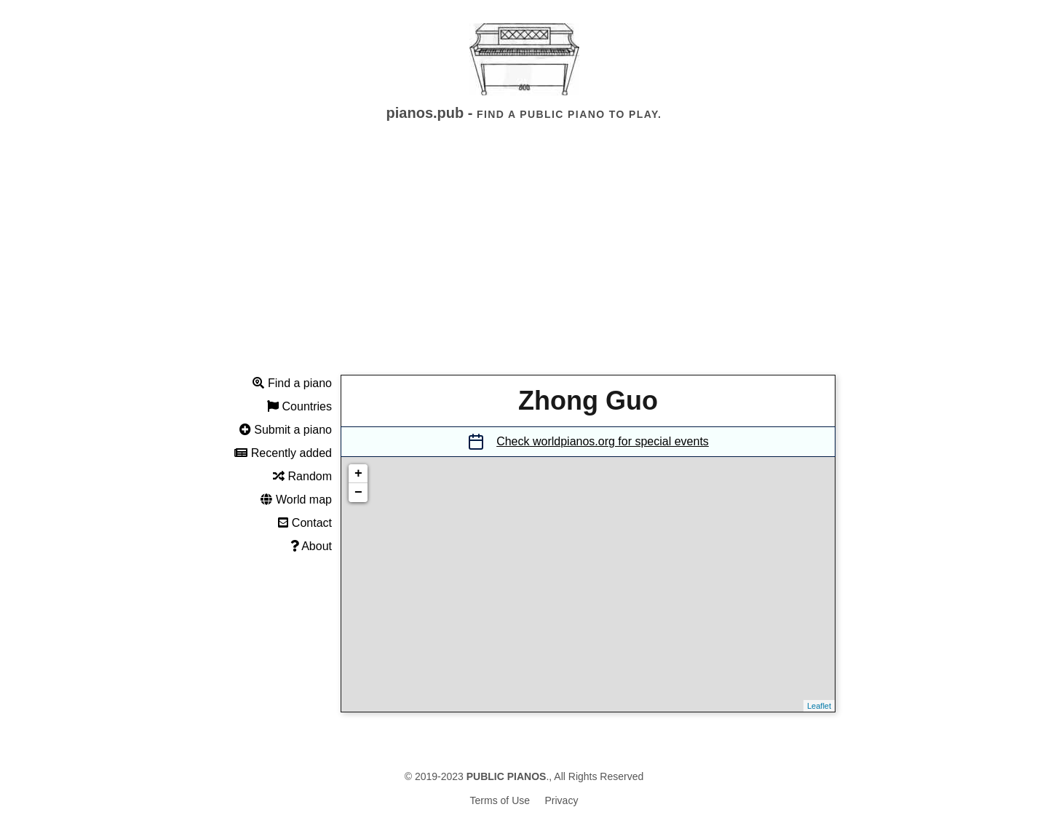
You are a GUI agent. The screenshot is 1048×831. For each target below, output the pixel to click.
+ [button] (358, 473)
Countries (299, 406)
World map (296, 499)
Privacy (562, 800)
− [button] (358, 492)
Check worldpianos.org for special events (602, 441)
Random (302, 476)
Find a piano (292, 383)
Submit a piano (285, 430)
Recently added (283, 453)
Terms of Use (500, 800)
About (311, 546)
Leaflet (819, 705)
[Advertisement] (524, 261)
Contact (305, 523)
